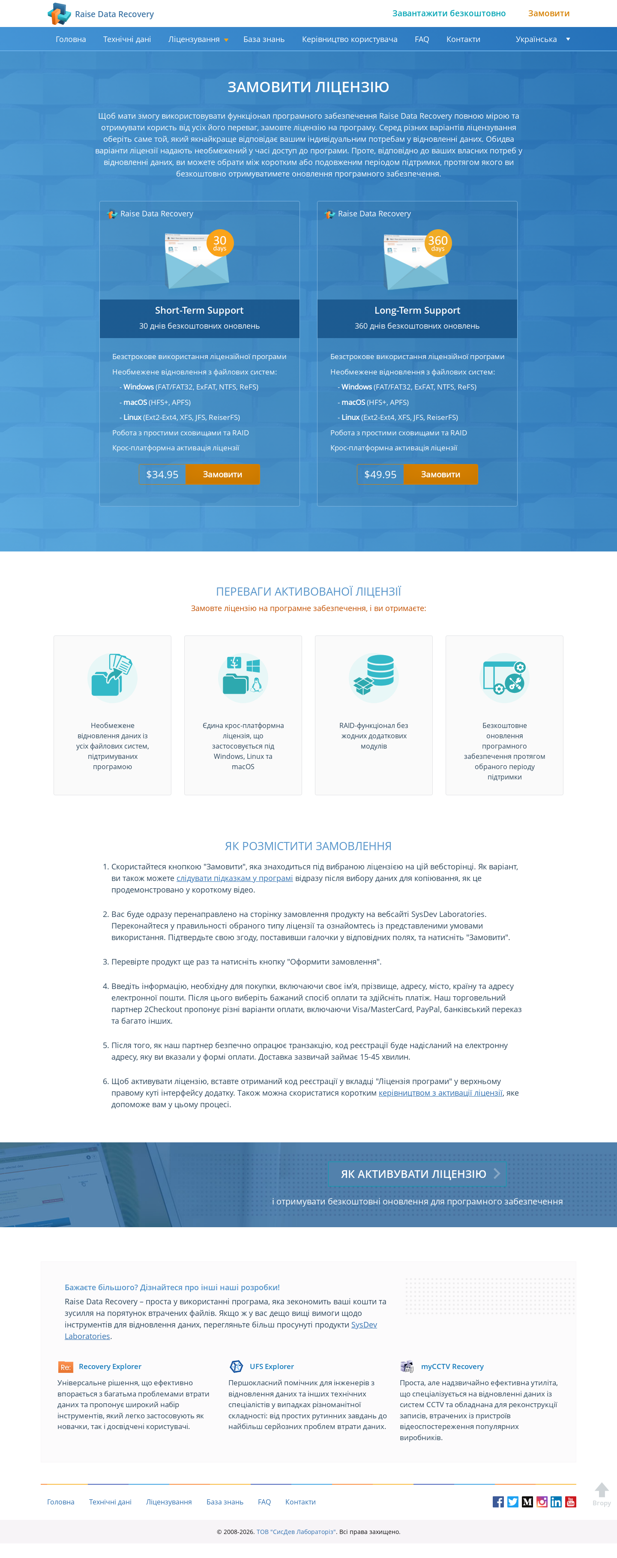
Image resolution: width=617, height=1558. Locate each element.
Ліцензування (194, 39)
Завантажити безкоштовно (449, 13)
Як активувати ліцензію (414, 1173)
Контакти (463, 39)
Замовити (549, 13)
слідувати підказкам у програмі (235, 878)
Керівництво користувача (350, 39)
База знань (264, 39)
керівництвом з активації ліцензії (441, 1093)
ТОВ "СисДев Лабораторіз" (296, 1546)
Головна (71, 39)
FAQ (422, 39)
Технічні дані (127, 39)
